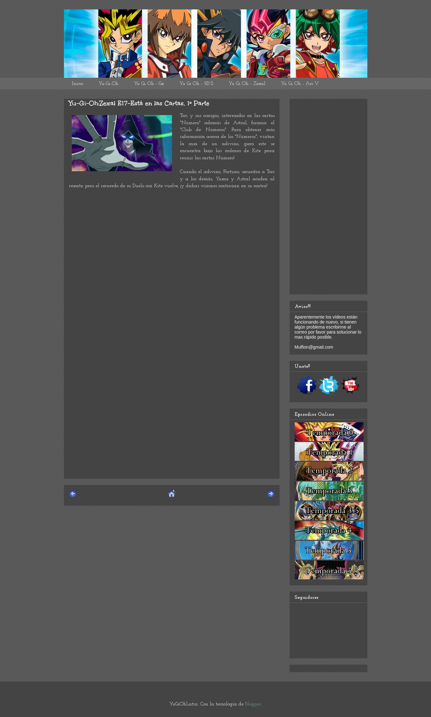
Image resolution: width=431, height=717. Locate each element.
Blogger (253, 704)
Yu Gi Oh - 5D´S (196, 83)
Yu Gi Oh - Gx (149, 83)
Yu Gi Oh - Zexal (247, 83)
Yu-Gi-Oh (108, 83)
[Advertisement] (172, 430)
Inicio (77, 83)
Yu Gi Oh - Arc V (300, 83)
